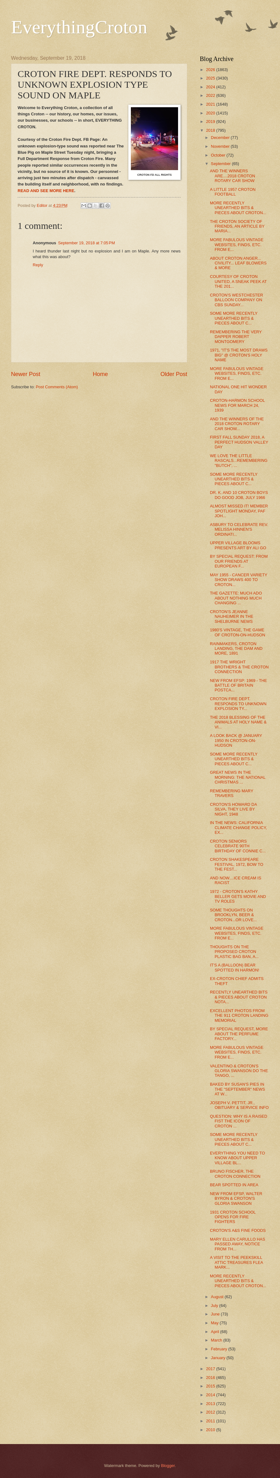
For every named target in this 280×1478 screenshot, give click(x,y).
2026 (211, 69)
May (215, 1322)
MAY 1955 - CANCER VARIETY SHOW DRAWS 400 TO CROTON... (238, 580)
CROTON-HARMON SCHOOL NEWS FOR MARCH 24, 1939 (237, 405)
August (218, 1296)
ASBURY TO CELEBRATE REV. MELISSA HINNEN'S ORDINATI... (239, 529)
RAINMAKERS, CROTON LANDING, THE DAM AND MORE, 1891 (236, 648)
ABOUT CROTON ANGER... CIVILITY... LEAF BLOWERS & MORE (238, 263)
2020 (211, 113)
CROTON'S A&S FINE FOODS (238, 1230)
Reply (38, 265)
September (221, 163)
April (215, 1331)
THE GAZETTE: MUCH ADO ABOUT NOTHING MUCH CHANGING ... (236, 598)
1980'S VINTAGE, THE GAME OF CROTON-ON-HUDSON (237, 632)
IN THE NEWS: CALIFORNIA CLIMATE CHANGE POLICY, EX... (238, 827)
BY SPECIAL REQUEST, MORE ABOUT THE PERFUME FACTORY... (239, 1034)
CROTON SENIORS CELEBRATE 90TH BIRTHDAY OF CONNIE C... (238, 846)
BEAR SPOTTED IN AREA (234, 1184)
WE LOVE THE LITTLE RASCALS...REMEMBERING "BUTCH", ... (238, 460)
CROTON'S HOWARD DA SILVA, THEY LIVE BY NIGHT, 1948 (233, 809)
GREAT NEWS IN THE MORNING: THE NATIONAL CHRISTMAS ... (237, 777)
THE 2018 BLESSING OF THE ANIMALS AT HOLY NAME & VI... (238, 722)
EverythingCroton (79, 27)
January (218, 1357)
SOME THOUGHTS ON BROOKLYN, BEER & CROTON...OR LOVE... (233, 915)
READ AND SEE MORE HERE (46, 190)
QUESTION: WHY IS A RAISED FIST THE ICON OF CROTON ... (238, 1121)
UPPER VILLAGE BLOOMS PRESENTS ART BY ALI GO (238, 545)
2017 (211, 1368)
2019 (211, 121)
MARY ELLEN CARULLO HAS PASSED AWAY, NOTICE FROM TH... (237, 1244)
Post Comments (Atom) (57, 387)
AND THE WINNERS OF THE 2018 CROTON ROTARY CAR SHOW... (237, 424)
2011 (211, 1421)
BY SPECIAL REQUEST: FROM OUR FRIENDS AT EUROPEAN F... (239, 561)
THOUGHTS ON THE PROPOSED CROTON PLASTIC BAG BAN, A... (234, 951)
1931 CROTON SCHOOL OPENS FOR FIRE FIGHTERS (232, 1217)
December (221, 137)
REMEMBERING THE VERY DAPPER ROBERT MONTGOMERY (236, 336)
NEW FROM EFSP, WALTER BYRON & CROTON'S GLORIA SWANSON (236, 1198)
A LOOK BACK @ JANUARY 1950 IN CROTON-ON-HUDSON (236, 740)
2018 (211, 130)
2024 (211, 87)
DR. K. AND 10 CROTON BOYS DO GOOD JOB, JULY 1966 (239, 495)
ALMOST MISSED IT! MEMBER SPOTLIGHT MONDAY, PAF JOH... (239, 511)
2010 (211, 1429)
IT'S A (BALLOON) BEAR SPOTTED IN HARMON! (234, 967)
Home (100, 374)
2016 (211, 1377)
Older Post (173, 374)
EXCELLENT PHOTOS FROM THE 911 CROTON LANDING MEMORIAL (239, 1015)
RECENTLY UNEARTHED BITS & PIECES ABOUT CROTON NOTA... (238, 997)
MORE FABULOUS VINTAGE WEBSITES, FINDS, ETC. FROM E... (236, 244)
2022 (211, 95)
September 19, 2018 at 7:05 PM (86, 243)
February (219, 1349)
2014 (211, 1394)
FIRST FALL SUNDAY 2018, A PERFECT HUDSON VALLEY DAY (239, 442)
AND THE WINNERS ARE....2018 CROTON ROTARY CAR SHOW (232, 176)
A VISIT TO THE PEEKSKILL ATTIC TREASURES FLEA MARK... (236, 1262)
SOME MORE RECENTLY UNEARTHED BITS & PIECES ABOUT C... (233, 318)
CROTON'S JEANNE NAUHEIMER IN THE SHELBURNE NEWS (231, 616)
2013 (211, 1403)
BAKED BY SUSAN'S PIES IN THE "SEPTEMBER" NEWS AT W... (237, 1089)
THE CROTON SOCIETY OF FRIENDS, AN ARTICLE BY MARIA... (237, 226)
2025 (211, 78)
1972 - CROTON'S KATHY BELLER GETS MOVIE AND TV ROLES (238, 896)
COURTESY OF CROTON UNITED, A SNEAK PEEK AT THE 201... (238, 281)
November (221, 146)
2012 (211, 1412)
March (217, 1340)
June (216, 1314)
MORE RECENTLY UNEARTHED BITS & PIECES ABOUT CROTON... (238, 208)
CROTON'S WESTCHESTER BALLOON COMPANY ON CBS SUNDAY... (236, 300)
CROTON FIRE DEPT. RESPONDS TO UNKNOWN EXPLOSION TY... (238, 703)
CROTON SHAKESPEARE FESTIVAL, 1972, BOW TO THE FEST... (236, 864)
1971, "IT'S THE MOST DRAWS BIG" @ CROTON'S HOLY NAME (239, 355)
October (218, 155)
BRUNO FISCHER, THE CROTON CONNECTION (235, 1173)
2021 (211, 104)
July (215, 1305)
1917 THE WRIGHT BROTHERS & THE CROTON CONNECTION (239, 667)
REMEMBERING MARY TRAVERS (231, 793)
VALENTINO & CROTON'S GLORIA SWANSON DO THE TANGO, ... (239, 1071)
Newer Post (25, 374)
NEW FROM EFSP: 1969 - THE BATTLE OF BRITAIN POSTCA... (238, 685)
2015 (211, 1386)
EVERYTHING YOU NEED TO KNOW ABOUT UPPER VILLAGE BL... (237, 1158)
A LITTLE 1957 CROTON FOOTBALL (232, 192)
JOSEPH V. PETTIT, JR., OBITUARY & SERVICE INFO (239, 1105)
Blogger (168, 1465)
